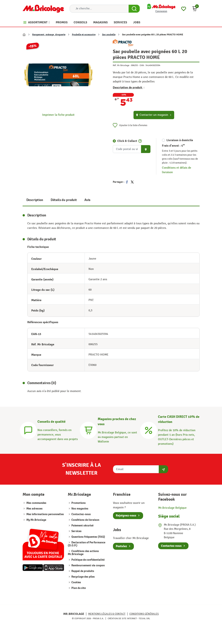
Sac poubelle (108, 34)
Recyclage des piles (83, 577)
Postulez (121, 546)
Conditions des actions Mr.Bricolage (83, 552)
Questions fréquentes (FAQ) (88, 537)
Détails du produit (64, 200)
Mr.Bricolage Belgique (172, 508)
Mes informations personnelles (45, 514)
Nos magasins (79, 508)
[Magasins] (88, 430)
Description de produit (128, 87)
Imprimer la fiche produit (58, 115)
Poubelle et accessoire (83, 34)
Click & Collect (127, 141)
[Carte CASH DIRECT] (148, 430)
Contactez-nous (81, 514)
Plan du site (78, 588)
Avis (87, 200)
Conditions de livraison (85, 520)
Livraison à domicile (179, 140)
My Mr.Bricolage (36, 520)
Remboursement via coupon (88, 565)
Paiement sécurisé (82, 525)
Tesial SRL (144, 618)
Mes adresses (34, 508)
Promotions (78, 503)
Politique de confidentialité (88, 560)
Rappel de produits (82, 571)
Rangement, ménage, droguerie (48, 34)
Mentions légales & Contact (106, 613)
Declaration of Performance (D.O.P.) (86, 544)
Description (34, 200)
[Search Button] (134, 9)
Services (76, 531)
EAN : (142, 65)
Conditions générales (144, 613)
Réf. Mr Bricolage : (121, 65)
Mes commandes (36, 503)
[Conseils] (28, 430)
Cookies (76, 582)
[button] (195, 9)
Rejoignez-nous (126, 515)
